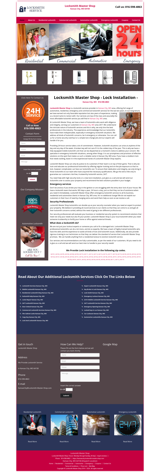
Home (22, 20)
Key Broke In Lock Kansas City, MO (96, 289)
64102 (57, 254)
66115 (122, 259)
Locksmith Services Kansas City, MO (34, 286)
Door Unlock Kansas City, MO (32, 307)
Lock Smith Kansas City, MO (94, 293)
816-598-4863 (133, 7)
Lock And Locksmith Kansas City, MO (35, 320)
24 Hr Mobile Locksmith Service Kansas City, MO (101, 300)
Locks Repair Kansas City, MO (32, 300)
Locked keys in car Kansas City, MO (96, 310)
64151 (115, 257)
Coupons (125, 20)
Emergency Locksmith (109, 20)
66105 (98, 259)
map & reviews (102, 456)
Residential (59, 463)
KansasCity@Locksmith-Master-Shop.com (35, 388)
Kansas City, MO (90, 102)
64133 (86, 257)
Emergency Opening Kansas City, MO (97, 307)
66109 (108, 259)
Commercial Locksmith (68, 20)
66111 (113, 259)
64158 (70, 259)
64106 (67, 254)
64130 (72, 257)
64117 (110, 254)
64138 (105, 257)
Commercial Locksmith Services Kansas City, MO (39, 310)
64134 (91, 257)
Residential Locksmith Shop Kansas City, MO (37, 293)
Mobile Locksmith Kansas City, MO (34, 289)
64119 (120, 254)
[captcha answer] (34, 173)
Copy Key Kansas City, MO (31, 317)
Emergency (89, 463)
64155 (134, 257)
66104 (93, 259)
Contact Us (136, 20)
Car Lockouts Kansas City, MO (94, 314)
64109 (77, 254)
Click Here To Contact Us (32, 97)
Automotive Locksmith (89, 20)
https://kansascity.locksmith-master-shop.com (88, 458)
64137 (100, 257)
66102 (84, 259)
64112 (91, 254)
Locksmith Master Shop (60, 108)
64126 (53, 257)
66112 (117, 259)
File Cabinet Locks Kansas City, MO (34, 314)
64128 (62, 257)
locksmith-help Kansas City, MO (33, 296)
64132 (81, 257)
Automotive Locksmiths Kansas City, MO (98, 317)
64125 (139, 254)
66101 (79, 259)
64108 (72, 254)
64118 (115, 254)
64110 (81, 254)
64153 (124, 257)
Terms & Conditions (71, 466)
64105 (62, 254)
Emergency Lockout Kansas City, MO (97, 296)
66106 (103, 259)
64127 (57, 257)
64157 (139, 257)
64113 (96, 254)
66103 (89, 259)
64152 (120, 257)
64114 (100, 254)
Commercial (69, 463)
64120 (124, 254)
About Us (31, 20)
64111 (86, 254)
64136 (96, 257)
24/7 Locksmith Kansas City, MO (33, 303)
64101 (53, 254)
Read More (32, 441)
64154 (129, 257)
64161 (74, 259)
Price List (84, 466)
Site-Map (92, 466)
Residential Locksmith (47, 20)
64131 (77, 257)
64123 (129, 254)
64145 (110, 257)
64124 (134, 254)
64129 (67, 257)
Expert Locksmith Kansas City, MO (96, 286)
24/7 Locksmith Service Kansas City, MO (98, 303)
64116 (105, 254)
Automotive (79, 463)
